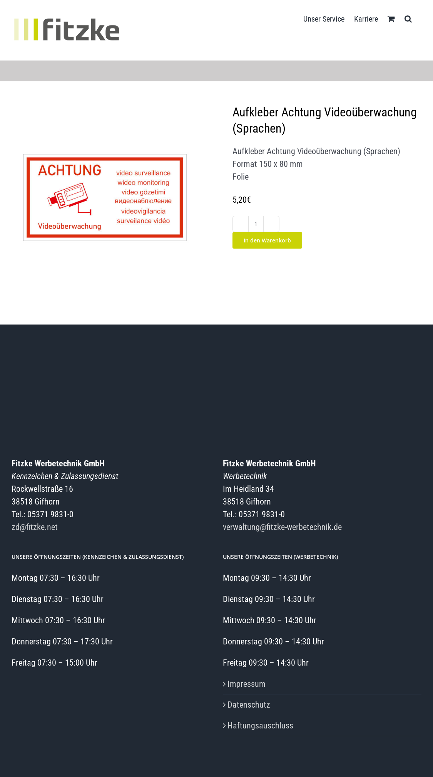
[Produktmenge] (256, 224)
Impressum (246, 684)
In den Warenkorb (267, 240)
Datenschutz (248, 705)
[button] (408, 18)
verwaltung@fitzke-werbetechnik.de (282, 527)
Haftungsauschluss (260, 725)
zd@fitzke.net (35, 527)
